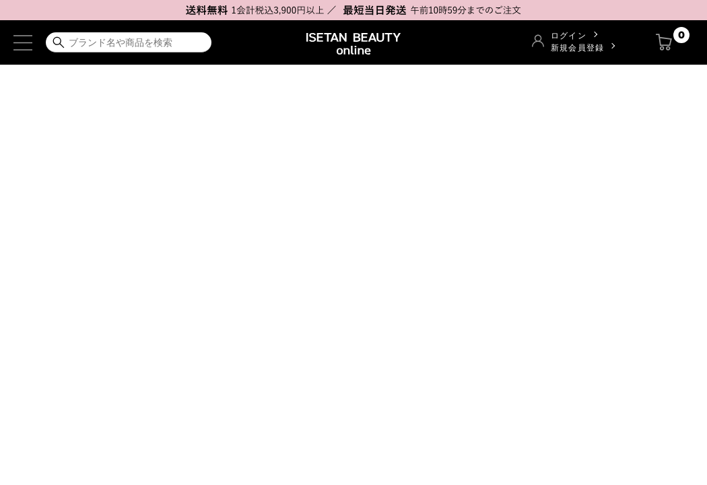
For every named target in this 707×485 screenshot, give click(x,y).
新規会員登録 (577, 47)
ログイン (568, 35)
